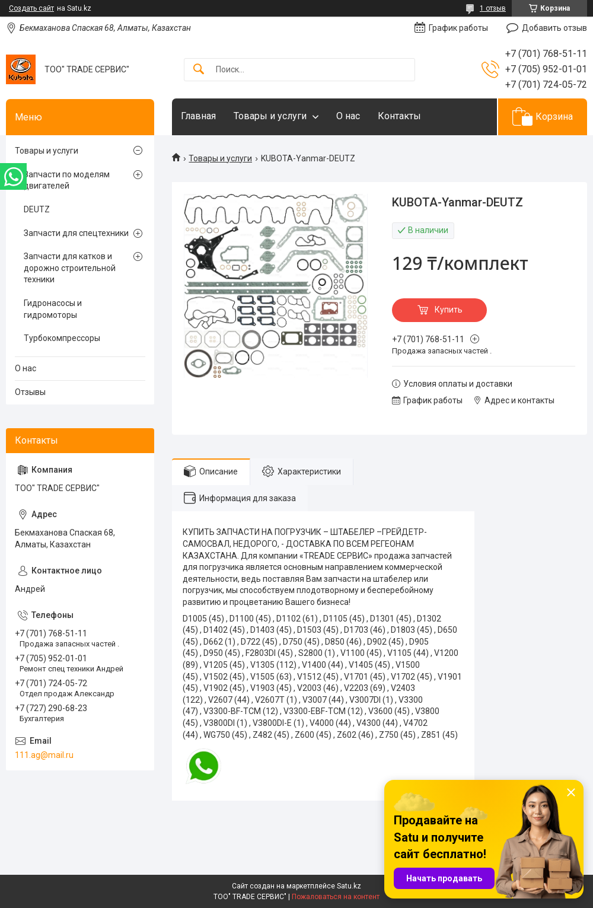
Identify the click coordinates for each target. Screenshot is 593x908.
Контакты (399, 116)
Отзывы (30, 392)
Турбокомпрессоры (62, 338)
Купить (449, 309)
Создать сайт (31, 8)
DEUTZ (37, 209)
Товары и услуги (270, 116)
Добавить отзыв (554, 28)
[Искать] (198, 69)
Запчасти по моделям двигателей (67, 180)
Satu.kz (349, 886)
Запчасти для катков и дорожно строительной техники (70, 267)
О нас (348, 116)
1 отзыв (493, 8)
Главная (198, 116)
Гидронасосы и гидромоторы (53, 309)
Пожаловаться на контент (336, 897)
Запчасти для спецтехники (76, 233)
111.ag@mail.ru (44, 755)
